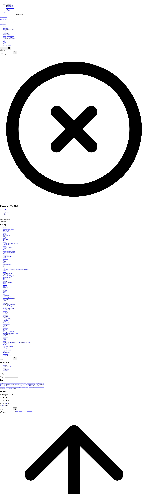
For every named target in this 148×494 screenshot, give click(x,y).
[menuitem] (75, 4)
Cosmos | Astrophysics (8, 249)
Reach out (5, 28)
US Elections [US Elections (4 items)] (41, 387)
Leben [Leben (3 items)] (25, 385)
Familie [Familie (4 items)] (24, 384)
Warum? (5, 365)
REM (4, 330)
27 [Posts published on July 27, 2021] (2, 405)
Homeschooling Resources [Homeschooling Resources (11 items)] (5, 385)
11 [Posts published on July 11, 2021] (9, 400)
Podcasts (5, 321)
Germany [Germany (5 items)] (33, 384)
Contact (5, 42)
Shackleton (5, 337)
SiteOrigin (29, 411)
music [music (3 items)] (33, 385)
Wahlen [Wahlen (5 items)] (1, 388)
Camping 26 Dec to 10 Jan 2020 (10, 243)
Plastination (5, 320)
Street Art (3, 210)
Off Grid (5, 311)
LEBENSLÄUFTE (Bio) (9, 298)
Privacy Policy (6, 34)
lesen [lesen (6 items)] (28, 385)
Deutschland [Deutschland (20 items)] (14, 384)
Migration (5, 303)
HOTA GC (5, 286)
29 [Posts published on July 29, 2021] (5, 405)
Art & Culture (6, 231)
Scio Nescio (5, 335)
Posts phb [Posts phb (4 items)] (19, 387)
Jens (4, 294)
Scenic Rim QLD (7, 334)
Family (4, 261)
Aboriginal (5, 227)
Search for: (2, 50)
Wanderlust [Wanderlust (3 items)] (5, 388)
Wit (4, 351)
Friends (4, 270)
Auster (4, 233)
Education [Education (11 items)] (19, 384)
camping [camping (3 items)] (5, 384)
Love (4, 302)
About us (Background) (8, 29)
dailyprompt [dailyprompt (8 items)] (9, 384)
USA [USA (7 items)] (38, 387)
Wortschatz (5, 354)
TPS (4, 347)
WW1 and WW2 (7, 355)
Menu (3, 24)
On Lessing (5, 315)
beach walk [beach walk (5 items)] (13, 383)
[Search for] (6, 53)
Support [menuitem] (8, 9)
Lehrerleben (5, 33)
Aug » (4, 406)
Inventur (5, 291)
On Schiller (5, 316)
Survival (5, 339)
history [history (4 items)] (42, 384)
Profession (5, 325)
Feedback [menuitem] (8, 10)
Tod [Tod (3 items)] (29, 387)
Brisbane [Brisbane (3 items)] (34, 383)
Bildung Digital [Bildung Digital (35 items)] (23, 383)
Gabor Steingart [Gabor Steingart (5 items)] (29, 384)
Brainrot (5, 240)
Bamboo (5, 234)
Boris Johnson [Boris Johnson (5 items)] (29, 383)
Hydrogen (5, 287)
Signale (4, 338)
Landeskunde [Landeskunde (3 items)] (21, 385)
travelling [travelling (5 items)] (32, 387)
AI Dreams (5, 370)
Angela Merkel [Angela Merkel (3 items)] (4, 383)
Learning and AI (7, 296)
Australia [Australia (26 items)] (9, 383)
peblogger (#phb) (7, 318)
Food (4, 268)
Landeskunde (6, 295)
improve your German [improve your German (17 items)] (14, 385)
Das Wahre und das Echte (9, 252)
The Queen (5, 344)
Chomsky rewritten (7, 247)
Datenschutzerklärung (8, 37)
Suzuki (4, 341)
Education (5, 259)
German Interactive (7, 273)
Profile (4, 26)
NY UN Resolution (7, 366)
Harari (4, 278)
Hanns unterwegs (7, 277)
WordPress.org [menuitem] (9, 5)
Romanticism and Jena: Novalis (10, 333)
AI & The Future (7, 45)
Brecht (4, 242)
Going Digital (6, 274)
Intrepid (5, 290)
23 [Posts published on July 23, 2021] (6, 403)
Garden (4, 272)
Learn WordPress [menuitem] (10, 8)
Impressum (5, 39)
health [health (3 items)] (40, 384)
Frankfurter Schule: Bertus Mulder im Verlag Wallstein (15, 269)
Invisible (5, 368)
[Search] (15, 52)
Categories (2, 376)
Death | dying (6, 255)
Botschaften (5, 239)
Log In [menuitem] (4, 12)
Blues (4, 238)
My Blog (5, 30)
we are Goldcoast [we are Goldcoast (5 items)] (11, 388)
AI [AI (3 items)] (0, 383)
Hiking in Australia (7, 282)
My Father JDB (6, 309)
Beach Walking (6, 235)
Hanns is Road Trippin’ (8, 276)
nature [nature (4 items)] (35, 385)
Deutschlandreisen (7, 256)
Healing (5, 281)
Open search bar (4, 49)
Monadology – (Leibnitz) (9, 304)
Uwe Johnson (6, 348)
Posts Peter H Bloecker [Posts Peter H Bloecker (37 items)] (12, 387)
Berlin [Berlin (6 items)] (16, 383)
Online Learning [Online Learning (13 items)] (40, 385)
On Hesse (5, 313)
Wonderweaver (6, 32)
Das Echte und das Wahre (9, 38)
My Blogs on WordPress (8, 36)
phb (5, 214)
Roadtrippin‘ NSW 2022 (8, 331)
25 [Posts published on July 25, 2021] (9, 403)
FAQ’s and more (7, 264)
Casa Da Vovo (6, 244)
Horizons (5, 285)
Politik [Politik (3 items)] (7, 387)
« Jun (1, 406)
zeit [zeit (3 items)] (15, 388)
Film (4, 265)
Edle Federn (6, 369)
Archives (2, 394)
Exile (4, 260)
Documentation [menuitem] (9, 6)
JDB (4, 41)
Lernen (4, 300)
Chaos (4, 246)
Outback (5, 317)
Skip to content (3, 17)
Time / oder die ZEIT (8, 346)
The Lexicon (6, 343)
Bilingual (5, 236)
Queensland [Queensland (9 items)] (23, 387)
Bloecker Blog (3, 19)
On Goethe (5, 312)
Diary (4, 257)
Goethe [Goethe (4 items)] (37, 384)
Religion (5, 329)
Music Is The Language (8, 305)
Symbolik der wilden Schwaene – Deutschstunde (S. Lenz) (16, 342)
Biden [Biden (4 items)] (19, 383)
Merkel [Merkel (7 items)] (30, 385)
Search (17, 14)
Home (4, 43)
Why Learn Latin (7, 350)
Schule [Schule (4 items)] (27, 387)
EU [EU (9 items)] (21, 384)
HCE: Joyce (5, 279)
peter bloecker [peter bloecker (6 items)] (2, 387)
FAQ (4, 262)
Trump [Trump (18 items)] (35, 387)
